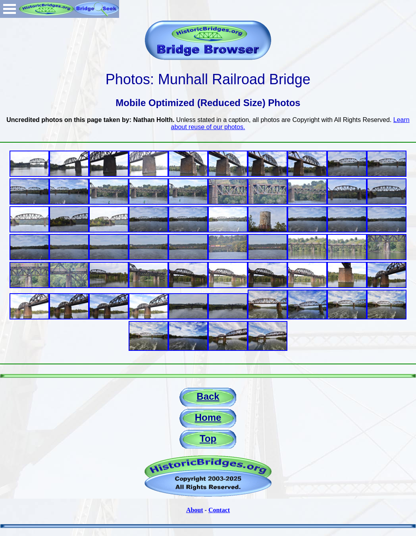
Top (208, 438)
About (194, 510)
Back (207, 396)
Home (208, 417)
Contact (219, 510)
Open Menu (9, 9)
